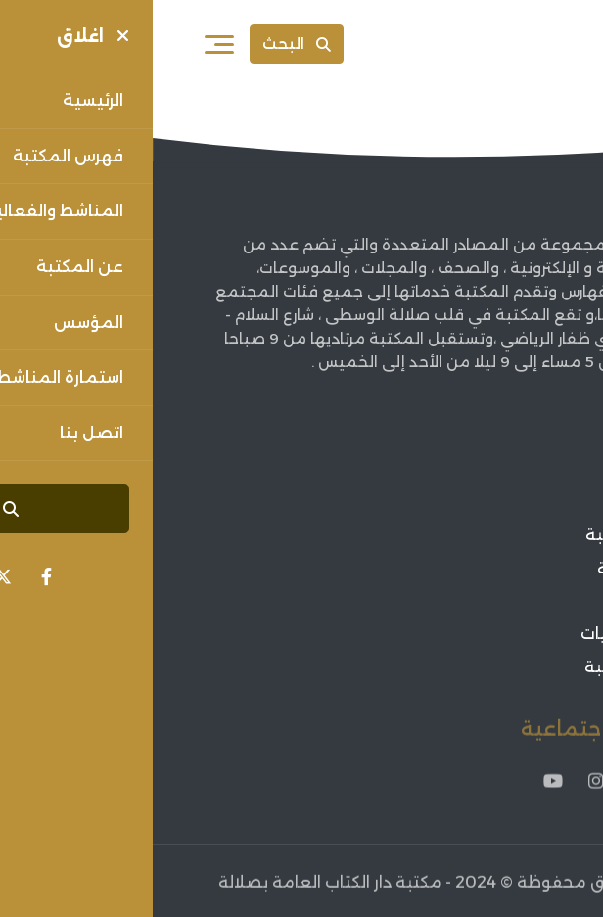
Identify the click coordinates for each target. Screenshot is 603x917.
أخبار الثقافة (507, 601)
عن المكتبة (509, 502)
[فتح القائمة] (66, 44)
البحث (144, 43)
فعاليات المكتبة (491, 667)
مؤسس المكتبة (492, 535)
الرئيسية (521, 469)
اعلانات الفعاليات (489, 633)
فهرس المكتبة (497, 568)
